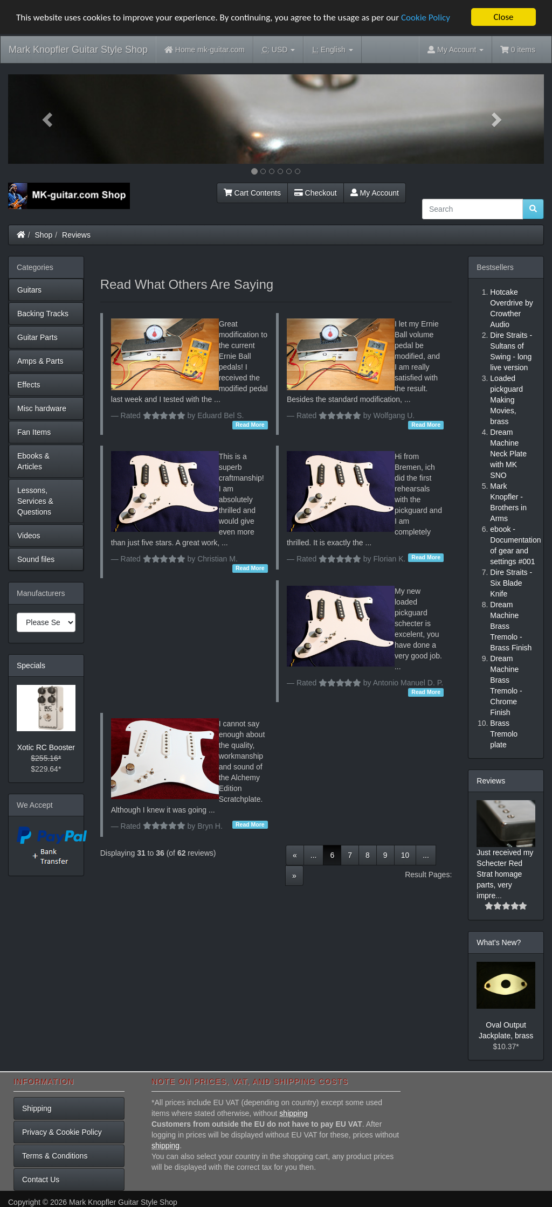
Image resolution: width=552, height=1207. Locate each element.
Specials (31, 665)
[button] (48, 119)
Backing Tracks (42, 313)
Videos (28, 535)
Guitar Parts (37, 337)
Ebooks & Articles (33, 461)
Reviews (76, 235)
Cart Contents (252, 193)
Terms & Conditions (54, 1155)
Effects (28, 384)
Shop (44, 235)
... (313, 854)
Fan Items (34, 432)
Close (503, 17)
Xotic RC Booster (46, 747)
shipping (293, 1113)
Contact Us (40, 1179)
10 (405, 854)
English (332, 49)
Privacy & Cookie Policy (62, 1132)
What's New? (499, 942)
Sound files (35, 559)
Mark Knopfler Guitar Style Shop (78, 49)
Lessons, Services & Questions (35, 501)
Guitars (29, 290)
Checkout (315, 193)
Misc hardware (41, 408)
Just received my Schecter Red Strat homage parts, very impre (505, 874)
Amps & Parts (40, 361)
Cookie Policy (425, 17)
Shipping (37, 1108)
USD (278, 49)
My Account (374, 193)
